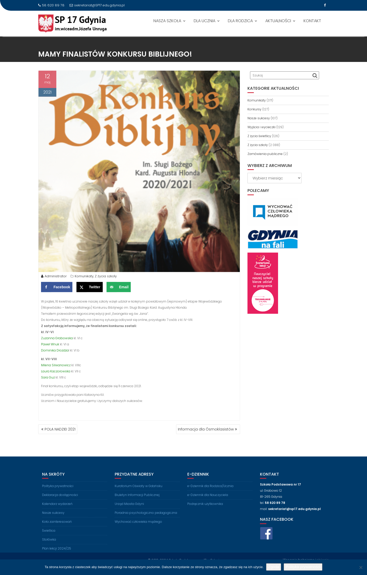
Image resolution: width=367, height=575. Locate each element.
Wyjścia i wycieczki (261, 127)
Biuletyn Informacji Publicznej (137, 499)
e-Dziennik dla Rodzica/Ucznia (210, 490)
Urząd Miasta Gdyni (129, 508)
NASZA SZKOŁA (167, 21)
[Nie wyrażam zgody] (360, 567)
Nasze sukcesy (258, 118)
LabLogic (322, 559)
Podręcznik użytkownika (205, 508)
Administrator (54, 277)
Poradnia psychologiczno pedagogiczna (146, 517)
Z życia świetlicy (259, 136)
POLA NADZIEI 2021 (60, 429)
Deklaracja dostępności (60, 499)
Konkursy (254, 109)
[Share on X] (89, 288)
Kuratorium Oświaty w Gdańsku (138, 490)
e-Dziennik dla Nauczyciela (207, 499)
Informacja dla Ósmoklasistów (206, 429)
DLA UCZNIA (204, 21)
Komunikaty (84, 277)
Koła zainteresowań (57, 526)
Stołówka (49, 543)
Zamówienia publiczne (265, 154)
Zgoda (273, 567)
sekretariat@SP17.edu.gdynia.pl (97, 5)
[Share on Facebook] (56, 288)
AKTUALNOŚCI (278, 21)
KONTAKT (312, 21)
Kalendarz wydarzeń (57, 508)
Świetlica (48, 534)
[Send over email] (119, 288)
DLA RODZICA (240, 21)
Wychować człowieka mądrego (138, 526)
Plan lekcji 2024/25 (56, 552)
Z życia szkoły (106, 277)
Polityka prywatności (57, 490)
